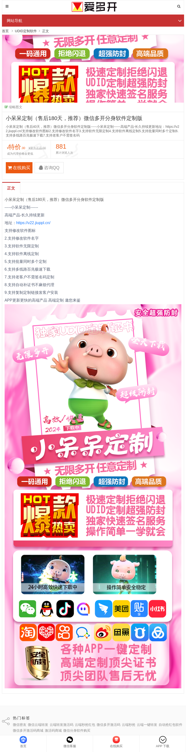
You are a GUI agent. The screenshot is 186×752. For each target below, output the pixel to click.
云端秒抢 (128, 725)
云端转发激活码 (61, 725)
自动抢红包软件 (170, 725)
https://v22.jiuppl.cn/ (34, 223)
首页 (5, 31)
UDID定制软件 (26, 31)
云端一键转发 (147, 725)
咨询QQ (49, 167)
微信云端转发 (38, 725)
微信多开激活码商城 (28, 730)
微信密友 (19, 725)
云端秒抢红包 (85, 725)
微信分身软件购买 (76, 730)
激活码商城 (53, 730)
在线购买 (19, 167)
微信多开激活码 (108, 725)
